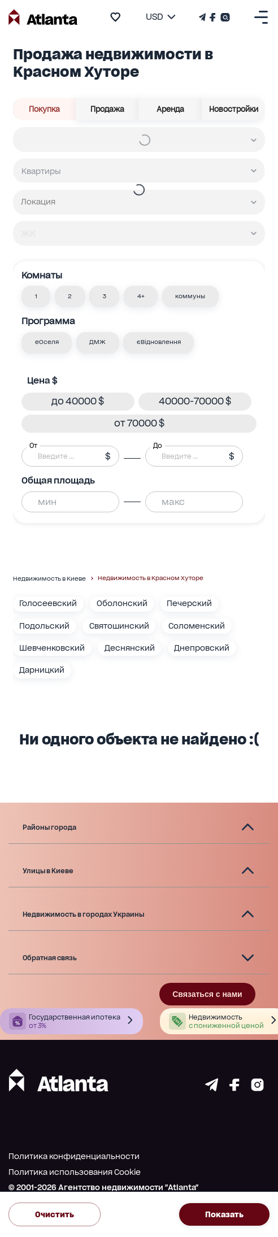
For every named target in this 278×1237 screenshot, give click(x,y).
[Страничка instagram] (257, 1088)
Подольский (44, 625)
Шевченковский (52, 647)
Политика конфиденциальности (74, 1156)
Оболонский (122, 603)
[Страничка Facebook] (212, 17)
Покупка (44, 109)
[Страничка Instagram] (224, 17)
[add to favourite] (115, 17)
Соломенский (196, 625)
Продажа (108, 109)
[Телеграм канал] (203, 17)
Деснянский (130, 647)
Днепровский (201, 647)
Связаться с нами (207, 994)
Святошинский (119, 625)
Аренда (170, 109)
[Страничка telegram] (211, 1088)
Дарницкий (41, 669)
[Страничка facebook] (234, 1088)
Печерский (189, 603)
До (157, 446)
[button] (35, 296)
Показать (224, 1214)
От (33, 446)
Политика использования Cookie (74, 1172)
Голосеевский (48, 603)
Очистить (54, 1214)
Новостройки (234, 109)
